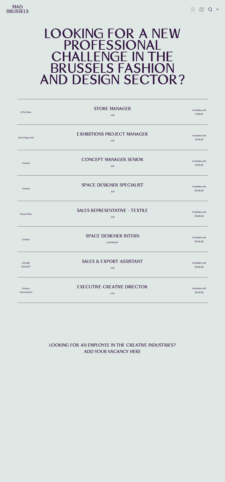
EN (217, 9)
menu (193, 9)
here (135, 351)
